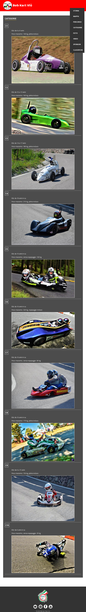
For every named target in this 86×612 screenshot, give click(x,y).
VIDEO (75, 39)
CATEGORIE (77, 27)
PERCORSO (77, 22)
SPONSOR (77, 44)
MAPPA (76, 16)
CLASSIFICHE (78, 50)
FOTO (75, 33)
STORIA (76, 11)
